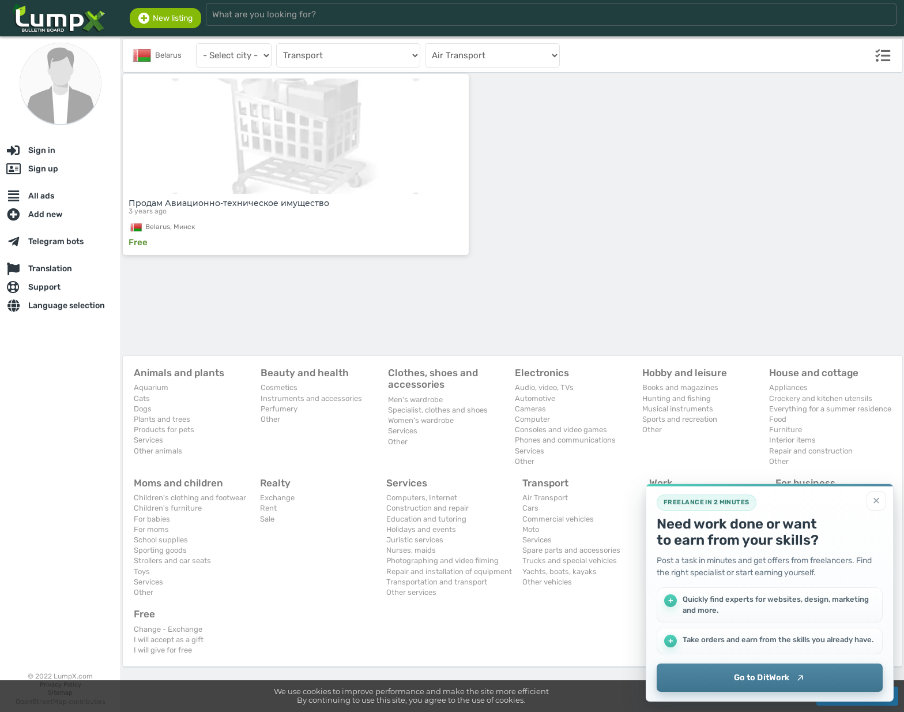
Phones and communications (565, 440)
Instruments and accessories (311, 398)
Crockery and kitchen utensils (820, 398)
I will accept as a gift (169, 639)
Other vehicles (547, 582)
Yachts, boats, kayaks (559, 571)
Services (148, 440)
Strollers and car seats (172, 560)
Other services (411, 592)
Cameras (530, 408)
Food (777, 419)
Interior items (792, 440)
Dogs (143, 408)
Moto (530, 529)
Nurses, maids (411, 550)
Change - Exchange (168, 629)
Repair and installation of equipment (449, 571)
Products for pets (164, 429)
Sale (267, 519)
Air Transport (545, 497)
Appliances (788, 387)
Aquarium (151, 387)
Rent (268, 508)
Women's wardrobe (421, 420)
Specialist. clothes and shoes (438, 410)
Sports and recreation (679, 419)
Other (270, 419)
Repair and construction (811, 451)
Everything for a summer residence (830, 408)
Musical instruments (677, 408)
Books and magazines (680, 387)
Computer (532, 419)
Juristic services (414, 539)
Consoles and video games (561, 429)
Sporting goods (160, 550)
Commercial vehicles (558, 519)
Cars (530, 508)
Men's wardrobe (415, 399)
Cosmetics (279, 387)
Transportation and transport (436, 582)
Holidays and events (421, 529)
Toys (142, 571)
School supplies (161, 539)
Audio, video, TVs (544, 387)
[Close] (876, 500)
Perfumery (279, 408)
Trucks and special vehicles (569, 560)
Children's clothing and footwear (190, 497)
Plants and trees (162, 419)
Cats (142, 398)
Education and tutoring (426, 519)
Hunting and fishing (676, 398)
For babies (152, 519)
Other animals (158, 451)
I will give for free (163, 650)
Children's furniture (168, 508)
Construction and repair (427, 508)
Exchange (277, 497)
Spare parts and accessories (571, 550)
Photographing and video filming (442, 560)
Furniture (785, 429)
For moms (151, 529)
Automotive (535, 398)
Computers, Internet (421, 497)
